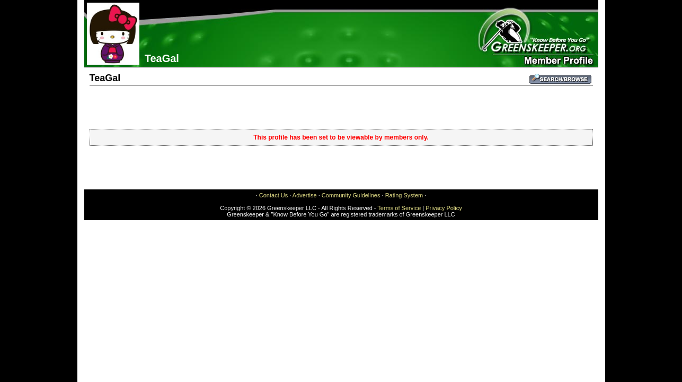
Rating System (404, 195)
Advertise (305, 195)
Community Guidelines (351, 195)
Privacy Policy (444, 208)
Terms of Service (399, 208)
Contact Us (273, 195)
